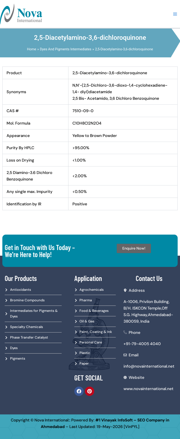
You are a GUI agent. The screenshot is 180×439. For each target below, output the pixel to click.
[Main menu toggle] (175, 14)
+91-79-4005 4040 (142, 343)
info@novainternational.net (149, 366)
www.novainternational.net (148, 388)
